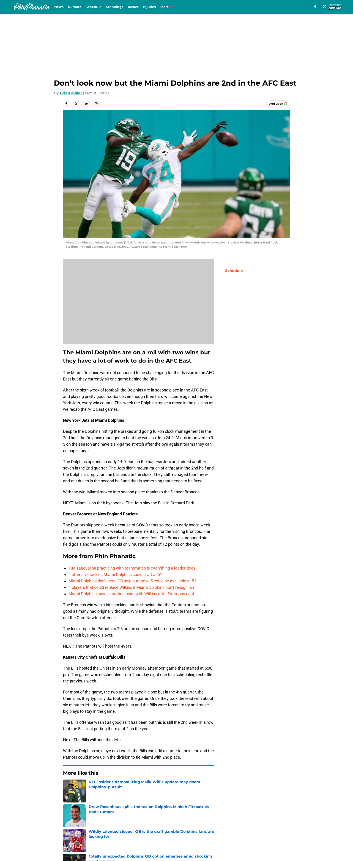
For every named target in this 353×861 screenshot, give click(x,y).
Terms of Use (228, 827)
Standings (114, 7)
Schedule (93, 7)
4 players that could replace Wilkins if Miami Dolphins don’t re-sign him (131, 587)
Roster (133, 7)
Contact (180, 819)
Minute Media (38, 848)
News (58, 7)
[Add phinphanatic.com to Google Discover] (278, 104)
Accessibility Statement (133, 836)
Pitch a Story (123, 827)
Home (68, 787)
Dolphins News (90, 787)
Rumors (74, 7)
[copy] (96, 104)
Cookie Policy (277, 827)
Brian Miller (71, 93)
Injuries (149, 7)
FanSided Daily (76, 827)
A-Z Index (182, 836)
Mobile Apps (276, 819)
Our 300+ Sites (229, 819)
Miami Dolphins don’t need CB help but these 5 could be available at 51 (132, 581)
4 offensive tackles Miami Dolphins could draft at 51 (115, 574)
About (68, 819)
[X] (324, 6)
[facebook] (315, 6)
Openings (120, 819)
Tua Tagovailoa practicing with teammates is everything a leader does (131, 568)
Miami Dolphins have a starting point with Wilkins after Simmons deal (131, 593)
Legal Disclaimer (78, 836)
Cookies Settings (231, 836)
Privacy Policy (185, 827)
